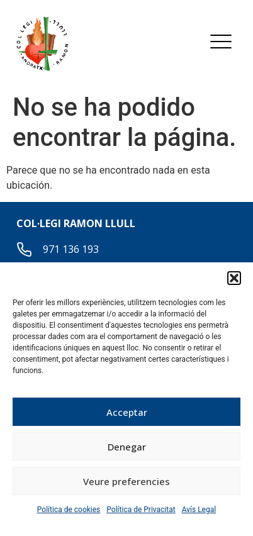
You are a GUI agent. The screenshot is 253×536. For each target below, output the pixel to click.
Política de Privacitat (140, 509)
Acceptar (126, 412)
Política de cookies (69, 509)
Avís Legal (199, 509)
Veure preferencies (126, 481)
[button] (234, 278)
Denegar (127, 446)
